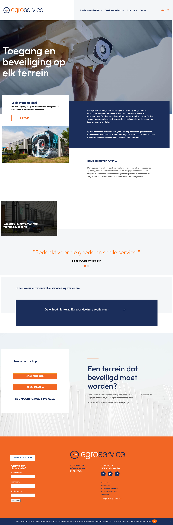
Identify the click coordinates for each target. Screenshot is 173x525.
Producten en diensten (90, 10)
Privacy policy (105, 486)
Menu (163, 10)
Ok (154, 521)
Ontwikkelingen (106, 483)
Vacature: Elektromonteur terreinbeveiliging (20, 225)
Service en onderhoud (114, 10)
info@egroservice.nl (78, 468)
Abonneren (16, 501)
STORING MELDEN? (23, 457)
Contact (143, 10)
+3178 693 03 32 (77, 465)
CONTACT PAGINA (35, 387)
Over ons (131, 10)
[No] (170, 521)
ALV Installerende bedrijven (109, 488)
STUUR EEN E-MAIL (35, 376)
